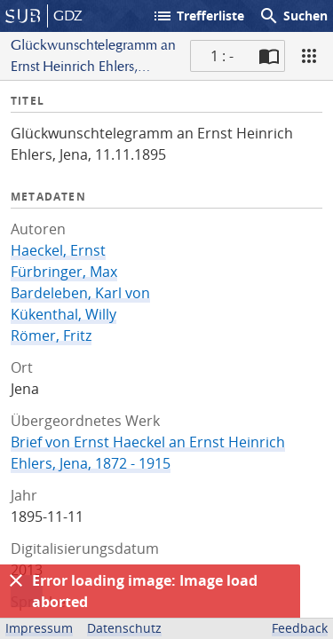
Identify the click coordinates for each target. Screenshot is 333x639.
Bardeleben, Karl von (80, 293)
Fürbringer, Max (64, 271)
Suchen (293, 16)
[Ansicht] (309, 56)
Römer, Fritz (51, 335)
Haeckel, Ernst (58, 250)
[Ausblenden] (16, 580)
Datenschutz (124, 627)
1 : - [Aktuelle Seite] (222, 56)
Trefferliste (198, 16)
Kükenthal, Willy (63, 314)
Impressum (39, 627)
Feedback (300, 627)
